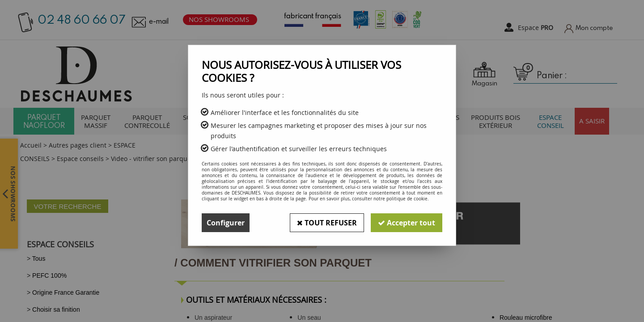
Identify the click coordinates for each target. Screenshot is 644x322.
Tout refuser (327, 223)
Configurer (226, 223)
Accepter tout (406, 223)
